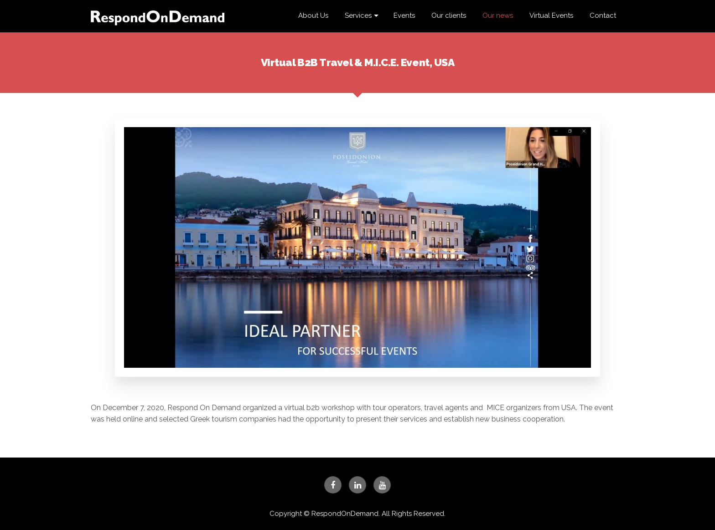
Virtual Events (551, 15)
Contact (603, 15)
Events (404, 15)
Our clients (448, 15)
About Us (313, 15)
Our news (497, 15)
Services (358, 15)
